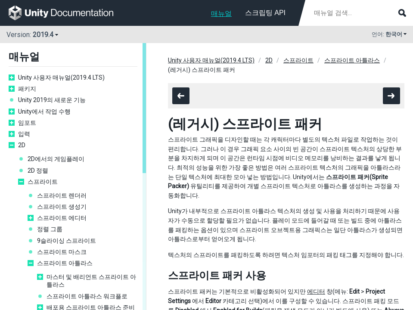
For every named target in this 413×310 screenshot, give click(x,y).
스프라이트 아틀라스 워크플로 (87, 296)
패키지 (27, 88)
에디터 (316, 291)
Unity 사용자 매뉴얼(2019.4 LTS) (61, 77)
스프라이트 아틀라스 (65, 263)
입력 (24, 133)
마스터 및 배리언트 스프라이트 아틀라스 (91, 280)
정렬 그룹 (49, 229)
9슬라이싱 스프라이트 (66, 240)
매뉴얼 (221, 13)
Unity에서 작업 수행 (44, 111)
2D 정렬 (38, 170)
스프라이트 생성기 (62, 206)
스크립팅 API (265, 12)
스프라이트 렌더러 (62, 195)
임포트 (27, 122)
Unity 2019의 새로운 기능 (52, 99)
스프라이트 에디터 (62, 217)
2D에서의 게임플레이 (56, 158)
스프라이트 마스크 (62, 251)
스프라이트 (43, 181)
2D (21, 145)
